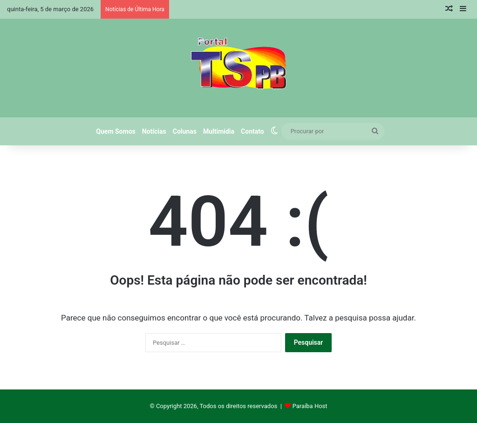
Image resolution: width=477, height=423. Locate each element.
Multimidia (218, 131)
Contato (252, 131)
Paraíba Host (310, 406)
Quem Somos (115, 131)
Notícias (154, 131)
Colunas (185, 131)
